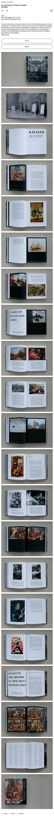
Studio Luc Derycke (7, 2)
